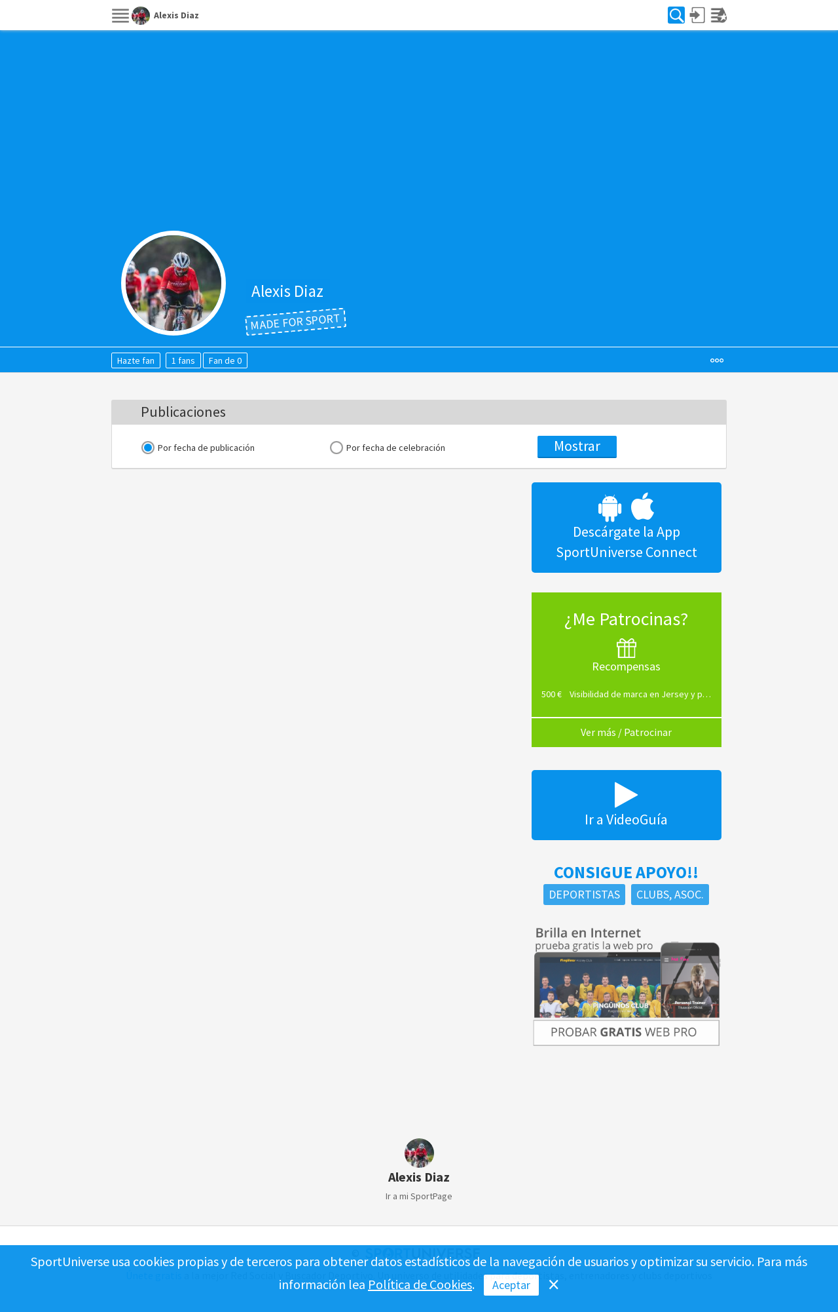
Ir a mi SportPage (419, 1196)
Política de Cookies (420, 1284)
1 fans (183, 360)
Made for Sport (295, 321)
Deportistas (584, 894)
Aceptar (511, 1284)
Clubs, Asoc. (670, 894)
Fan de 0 (225, 360)
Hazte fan (136, 360)
